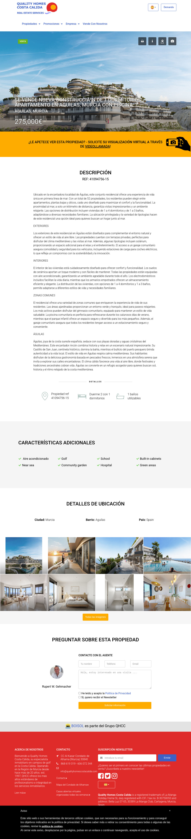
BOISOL (77, 726)
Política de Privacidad (118, 693)
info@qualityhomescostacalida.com (78, 771)
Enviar (167, 757)
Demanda (169, 7)
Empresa (71, 23)
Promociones (51, 23)
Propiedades (29, 23)
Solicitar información (115, 705)
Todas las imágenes (95, 617)
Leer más (20, 792)
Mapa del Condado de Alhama (72, 784)
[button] (153, 7)
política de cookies (52, 826)
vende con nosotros (95, 23)
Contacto (61, 778)
